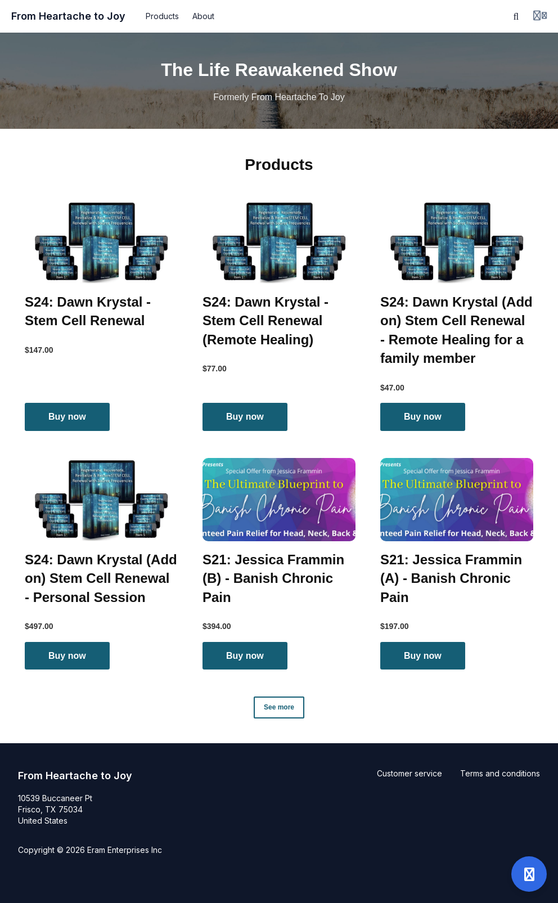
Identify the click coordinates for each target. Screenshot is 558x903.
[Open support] (529, 874)
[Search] (516, 16)
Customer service (409, 773)
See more (279, 707)
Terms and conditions (500, 773)
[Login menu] (540, 16)
